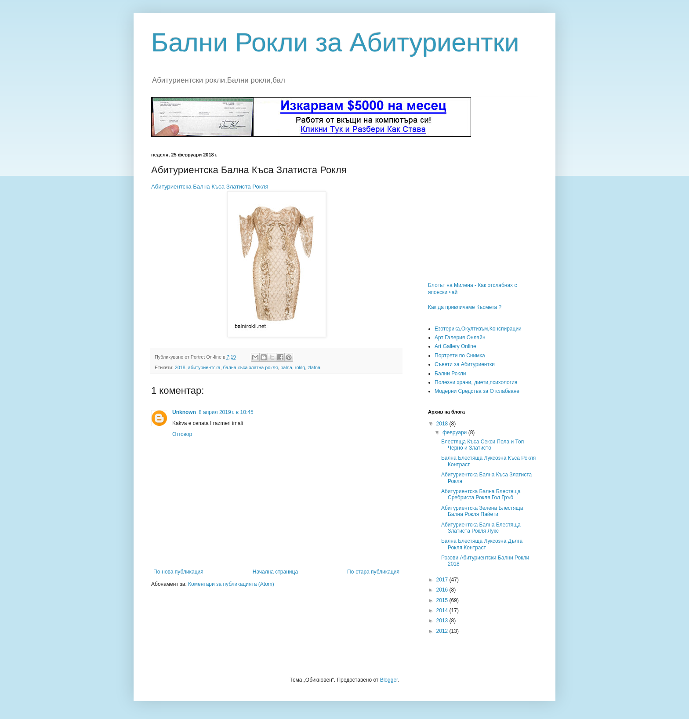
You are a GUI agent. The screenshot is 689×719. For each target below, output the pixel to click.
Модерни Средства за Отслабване (477, 391)
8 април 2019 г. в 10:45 (226, 412)
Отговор (182, 434)
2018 (180, 367)
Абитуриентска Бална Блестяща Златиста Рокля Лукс (481, 528)
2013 (443, 620)
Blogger (389, 680)
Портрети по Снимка (460, 355)
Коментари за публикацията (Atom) (231, 584)
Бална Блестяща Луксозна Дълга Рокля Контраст (481, 544)
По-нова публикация (178, 572)
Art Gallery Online (455, 346)
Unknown (184, 412)
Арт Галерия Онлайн (460, 337)
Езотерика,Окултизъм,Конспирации (478, 329)
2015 (443, 600)
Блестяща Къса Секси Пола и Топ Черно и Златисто (482, 445)
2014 (443, 610)
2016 (443, 590)
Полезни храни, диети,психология (476, 382)
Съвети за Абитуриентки (465, 364)
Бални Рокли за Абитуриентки (335, 42)
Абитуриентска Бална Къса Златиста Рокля (209, 186)
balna (286, 367)
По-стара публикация (373, 572)
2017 (443, 580)
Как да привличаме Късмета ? (464, 307)
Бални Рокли (450, 373)
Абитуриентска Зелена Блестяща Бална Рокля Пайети (482, 511)
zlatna (314, 367)
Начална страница (275, 572)
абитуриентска (204, 367)
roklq (300, 367)
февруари (455, 432)
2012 (443, 631)
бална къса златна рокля (250, 367)
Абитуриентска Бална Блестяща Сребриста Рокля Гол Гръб (481, 494)
